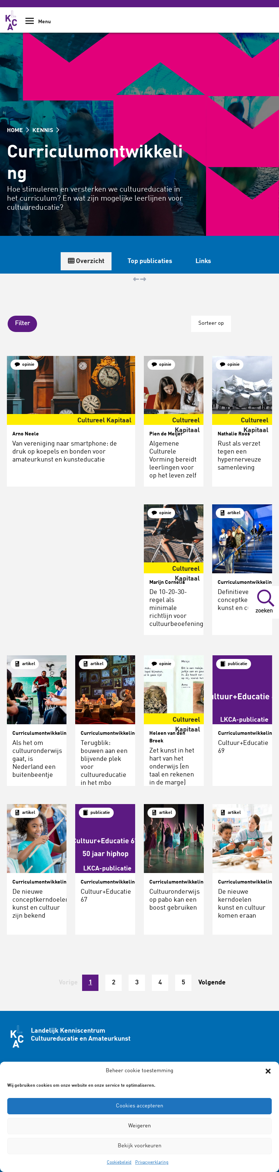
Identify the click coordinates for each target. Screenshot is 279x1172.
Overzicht (206, 261)
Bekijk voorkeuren (139, 1146)
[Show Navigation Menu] (29, 23)
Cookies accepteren (139, 1106)
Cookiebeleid (119, 1162)
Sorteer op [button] (210, 323)
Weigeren (139, 1126)
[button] (268, 1071)
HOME (18, 131)
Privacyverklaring (152, 1162)
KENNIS (45, 131)
